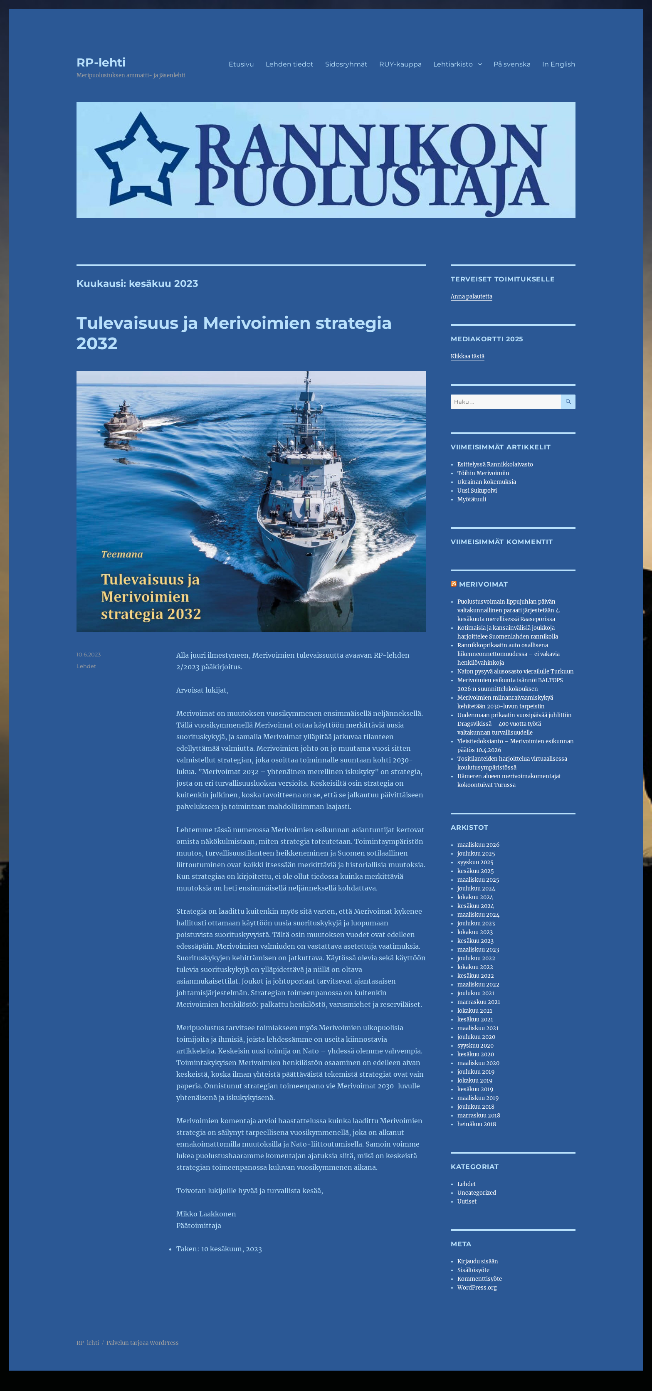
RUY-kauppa (400, 64)
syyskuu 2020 (475, 1045)
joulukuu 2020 (476, 1037)
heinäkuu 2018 (476, 1124)
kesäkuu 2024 (475, 906)
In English (558, 64)
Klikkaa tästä (467, 356)
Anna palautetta (471, 296)
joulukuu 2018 (475, 1106)
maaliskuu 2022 (478, 984)
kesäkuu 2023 (475, 941)
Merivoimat (483, 584)
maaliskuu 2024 (478, 914)
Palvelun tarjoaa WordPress (142, 1343)
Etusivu (241, 64)
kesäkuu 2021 (475, 1019)
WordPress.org (477, 1287)
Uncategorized (476, 1192)
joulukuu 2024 (476, 888)
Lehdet (86, 666)
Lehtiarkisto (453, 64)
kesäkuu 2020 (475, 1054)
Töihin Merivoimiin (483, 473)
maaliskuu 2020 (478, 1063)
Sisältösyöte (473, 1270)
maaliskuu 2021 (478, 1028)
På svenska (512, 64)
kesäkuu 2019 (475, 1089)
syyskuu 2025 (475, 862)
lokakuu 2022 (475, 967)
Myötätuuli (471, 499)
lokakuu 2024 (475, 897)
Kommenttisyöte (479, 1278)
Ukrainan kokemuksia (486, 482)
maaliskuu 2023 (478, 949)
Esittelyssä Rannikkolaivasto (495, 464)
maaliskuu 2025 (478, 879)
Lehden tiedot (290, 64)
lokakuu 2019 (475, 1080)
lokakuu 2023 (475, 932)
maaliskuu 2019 (478, 1098)
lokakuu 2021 (474, 1010)
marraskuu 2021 (478, 1002)
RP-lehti (101, 62)
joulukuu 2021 (475, 993)
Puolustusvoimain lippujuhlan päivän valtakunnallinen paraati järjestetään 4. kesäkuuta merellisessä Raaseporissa (508, 610)
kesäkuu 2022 (475, 975)
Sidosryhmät (346, 64)
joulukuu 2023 (476, 923)
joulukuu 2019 (476, 1071)
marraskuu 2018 (478, 1115)
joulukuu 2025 (476, 853)
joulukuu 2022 (476, 958)
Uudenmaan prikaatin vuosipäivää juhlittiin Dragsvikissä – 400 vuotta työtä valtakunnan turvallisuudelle (514, 724)
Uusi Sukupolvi (477, 490)
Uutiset (467, 1201)
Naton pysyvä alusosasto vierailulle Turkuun (515, 671)
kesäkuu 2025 (475, 871)
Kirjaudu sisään (477, 1261)
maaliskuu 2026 (478, 844)
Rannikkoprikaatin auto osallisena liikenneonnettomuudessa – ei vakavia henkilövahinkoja (508, 654)
